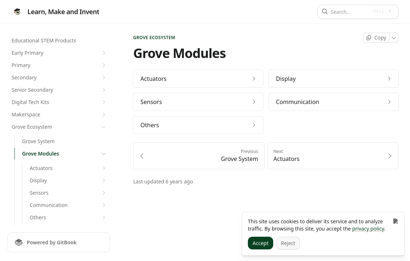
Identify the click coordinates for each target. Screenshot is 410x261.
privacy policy (368, 228)
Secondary (59, 77)
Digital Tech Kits (59, 102)
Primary (59, 65)
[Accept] (260, 243)
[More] (393, 38)
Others (68, 217)
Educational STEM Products (44, 40)
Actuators (68, 168)
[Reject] (288, 243)
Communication (68, 205)
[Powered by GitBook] (58, 242)
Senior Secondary (59, 90)
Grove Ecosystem (59, 126)
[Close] (395, 221)
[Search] (350, 11)
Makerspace (59, 114)
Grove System (38, 141)
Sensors (68, 192)
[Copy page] (376, 38)
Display (68, 180)
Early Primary (59, 53)
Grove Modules (64, 153)
